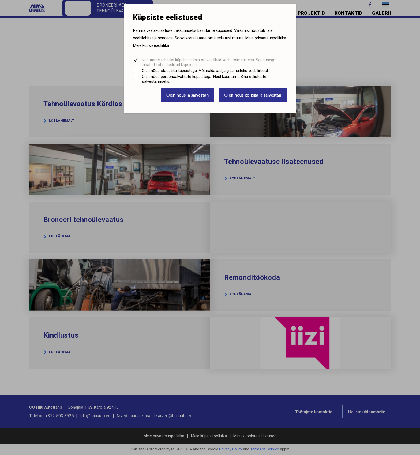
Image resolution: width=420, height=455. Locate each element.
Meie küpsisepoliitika (151, 45)
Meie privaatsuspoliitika (265, 38)
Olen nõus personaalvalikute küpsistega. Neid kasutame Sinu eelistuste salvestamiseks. (204, 79)
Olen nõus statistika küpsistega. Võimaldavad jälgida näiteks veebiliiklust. (205, 70)
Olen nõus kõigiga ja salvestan (252, 94)
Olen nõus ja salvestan (187, 94)
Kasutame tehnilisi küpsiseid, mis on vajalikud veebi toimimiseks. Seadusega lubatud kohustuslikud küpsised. (208, 62)
